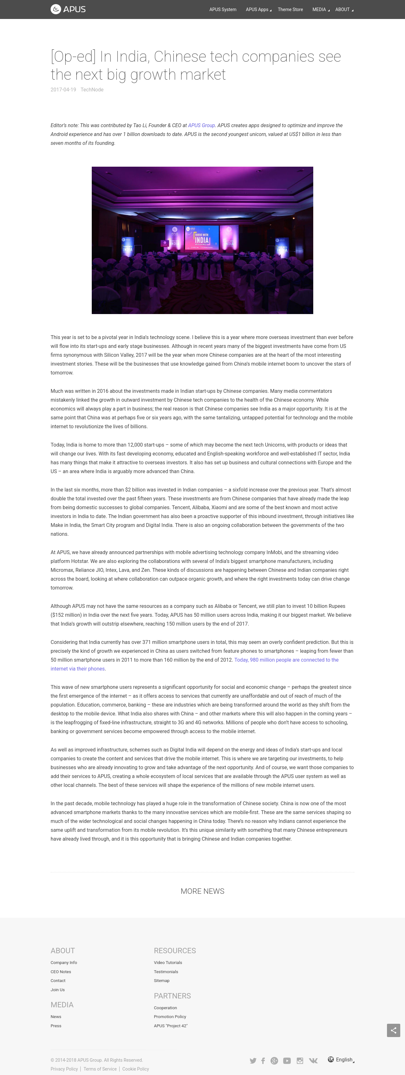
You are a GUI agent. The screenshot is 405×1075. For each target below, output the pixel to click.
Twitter (253, 1057)
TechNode (92, 90)
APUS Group (201, 125)
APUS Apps (257, 9)
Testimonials (166, 970)
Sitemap (162, 979)
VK (313, 1057)
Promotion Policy (170, 1014)
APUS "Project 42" (171, 1023)
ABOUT (342, 9)
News (56, 1014)
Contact (58, 979)
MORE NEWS (202, 891)
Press (56, 1023)
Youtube (287, 1057)
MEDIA (319, 9)
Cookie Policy (135, 1065)
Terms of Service (100, 1065)
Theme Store (290, 9)
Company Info (64, 962)
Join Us (58, 988)
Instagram (300, 1057)
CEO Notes (61, 970)
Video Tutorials (168, 962)
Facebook (263, 1057)
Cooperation (166, 1006)
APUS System (222, 9)
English (340, 1057)
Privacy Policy (64, 1065)
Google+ (274, 1057)
